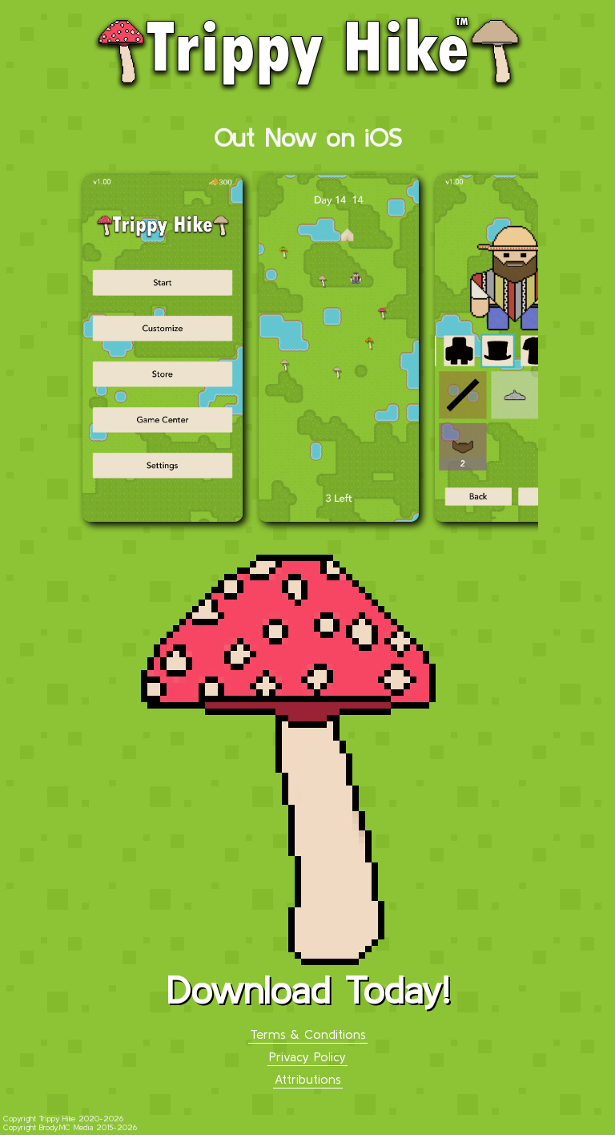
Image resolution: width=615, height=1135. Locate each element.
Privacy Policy (307, 1056)
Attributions (308, 1079)
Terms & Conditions (308, 1034)
